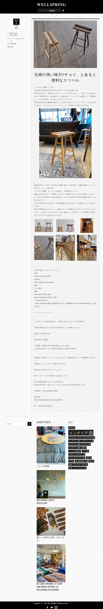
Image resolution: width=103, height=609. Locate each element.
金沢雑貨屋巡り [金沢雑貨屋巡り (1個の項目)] (81, 461)
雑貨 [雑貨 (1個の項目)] (91, 461)
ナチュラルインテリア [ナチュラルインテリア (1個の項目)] (76, 458)
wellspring (14, 35)
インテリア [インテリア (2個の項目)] (81, 432)
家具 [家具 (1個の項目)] (89, 458)
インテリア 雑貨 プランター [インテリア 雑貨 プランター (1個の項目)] (79, 444)
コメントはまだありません (17, 39)
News (11, 47)
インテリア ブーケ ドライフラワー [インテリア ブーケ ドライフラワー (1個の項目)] (81, 437)
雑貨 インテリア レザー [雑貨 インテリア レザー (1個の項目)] (78, 464)
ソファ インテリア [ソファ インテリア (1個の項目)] (76, 454)
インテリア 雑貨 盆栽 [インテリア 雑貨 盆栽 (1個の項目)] (77, 448)
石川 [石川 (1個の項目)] (71, 461)
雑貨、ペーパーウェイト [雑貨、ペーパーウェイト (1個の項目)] (77, 468)
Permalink (13, 43)
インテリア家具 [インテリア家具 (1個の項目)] (74, 451)
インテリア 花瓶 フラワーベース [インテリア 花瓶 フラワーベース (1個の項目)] (81, 441)
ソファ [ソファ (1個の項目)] (85, 451)
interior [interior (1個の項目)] (71, 428)
